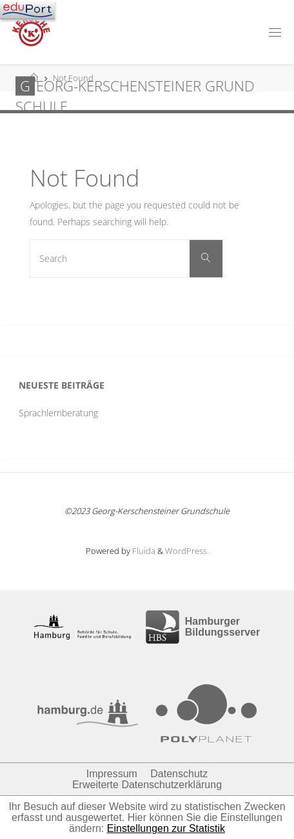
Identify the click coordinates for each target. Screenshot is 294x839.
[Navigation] (27, 9)
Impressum (111, 773)
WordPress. (187, 551)
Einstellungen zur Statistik (166, 828)
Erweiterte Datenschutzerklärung (147, 784)
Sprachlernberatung (58, 413)
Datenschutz (179, 773)
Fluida (142, 551)
